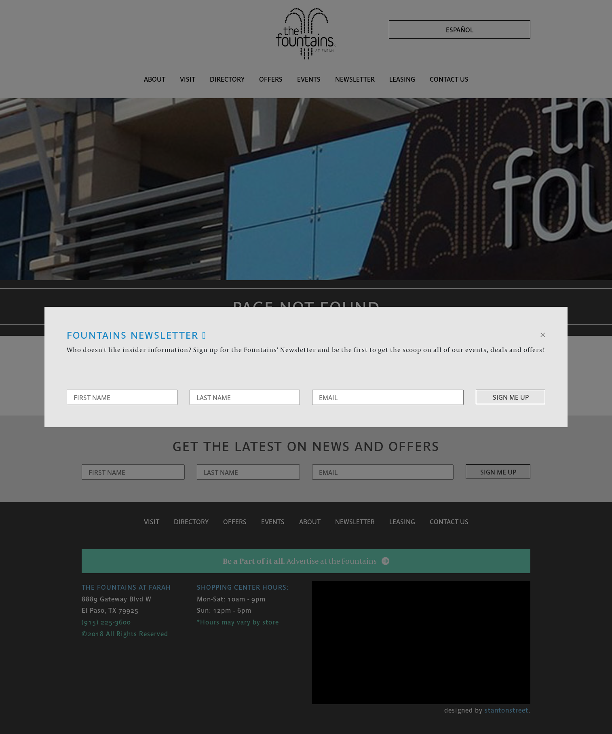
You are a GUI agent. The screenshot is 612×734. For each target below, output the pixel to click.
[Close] (542, 334)
